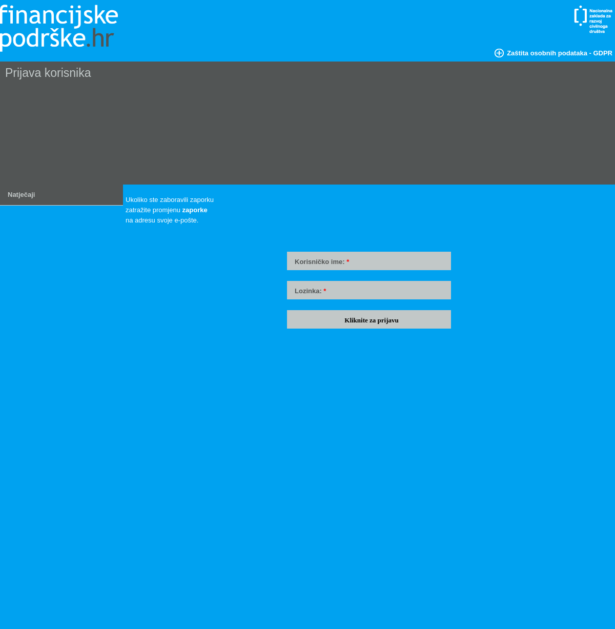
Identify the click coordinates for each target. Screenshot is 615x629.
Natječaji (21, 194)
